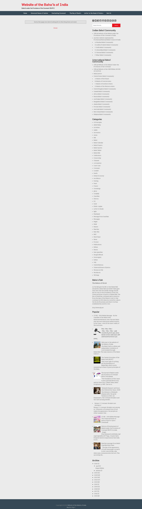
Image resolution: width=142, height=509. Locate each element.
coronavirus (97, 163)
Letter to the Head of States (94, 13)
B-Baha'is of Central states (102, 81)
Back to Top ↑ (71, 507)
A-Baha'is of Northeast (101, 79)
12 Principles (98, 122)
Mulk (95, 224)
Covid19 (96, 171)
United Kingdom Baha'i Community (105, 89)
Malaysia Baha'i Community (102, 114)
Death (95, 173)
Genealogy (97, 188)
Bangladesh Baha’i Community (103, 101)
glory (95, 191)
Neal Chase (97, 237)
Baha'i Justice (98, 73)
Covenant (97, 168)
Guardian (96, 196)
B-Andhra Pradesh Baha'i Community (106, 45)
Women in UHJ (98, 270)
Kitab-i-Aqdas (98, 206)
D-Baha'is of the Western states (104, 86)
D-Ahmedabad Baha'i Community (104, 50)
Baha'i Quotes (98, 148)
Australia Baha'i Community (102, 109)
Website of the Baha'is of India (45, 4)
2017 (95, 491)
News (95, 239)
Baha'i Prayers (98, 145)
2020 (96, 484)
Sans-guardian (98, 252)
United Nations (98, 265)
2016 (96, 493)
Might (95, 221)
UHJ (95, 262)
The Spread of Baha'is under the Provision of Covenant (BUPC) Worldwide (110, 374)
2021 (95, 482)
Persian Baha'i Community (102, 107)
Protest (96, 242)
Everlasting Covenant (59, 13)
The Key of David (76, 13)
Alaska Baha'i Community (101, 104)
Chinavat (96, 160)
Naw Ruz (96, 229)
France (96, 186)
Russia (96, 249)
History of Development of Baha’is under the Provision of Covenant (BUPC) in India (110, 428)
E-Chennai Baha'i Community (103, 52)
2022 (96, 480)
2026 (96, 464)
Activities (97, 127)
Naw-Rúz (96, 232)
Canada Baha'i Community (102, 91)
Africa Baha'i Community (101, 94)
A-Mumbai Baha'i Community (103, 42)
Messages (97, 219)
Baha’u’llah (97, 153)
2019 (96, 487)
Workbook (97, 272)
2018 (95, 489)
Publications (97, 244)
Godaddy (96, 193)
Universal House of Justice (39, 13)
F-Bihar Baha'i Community (102, 55)
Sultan (96, 260)
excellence (97, 178)
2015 (95, 496)
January (98, 470)
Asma (95, 135)
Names (96, 227)
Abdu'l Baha (97, 125)
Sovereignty (97, 257)
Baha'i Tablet (97, 150)
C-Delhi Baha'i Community (102, 47)
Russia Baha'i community (101, 96)
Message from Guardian (101, 216)
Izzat (95, 204)
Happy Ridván (99, 468)
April (97, 466)
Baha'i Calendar (98, 143)
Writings (96, 275)
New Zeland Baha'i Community (103, 112)
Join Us (108, 13)
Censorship (97, 158)
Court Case (97, 165)
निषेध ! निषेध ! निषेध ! (106, 329)
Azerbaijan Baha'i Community (103, 99)
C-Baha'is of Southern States (103, 84)
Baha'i (95, 140)
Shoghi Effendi (98, 255)
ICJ (94, 201)
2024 (96, 475)
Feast (95, 183)
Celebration (97, 155)
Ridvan (96, 247)
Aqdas (95, 130)
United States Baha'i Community (104, 76)
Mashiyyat (97, 214)
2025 (96, 473)
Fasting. (96, 181)
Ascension (97, 132)
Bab (95, 137)
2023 (96, 477)
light (95, 211)
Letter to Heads (99, 209)
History (96, 199)
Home (25, 13)
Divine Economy (99, 176)
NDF (95, 234)
